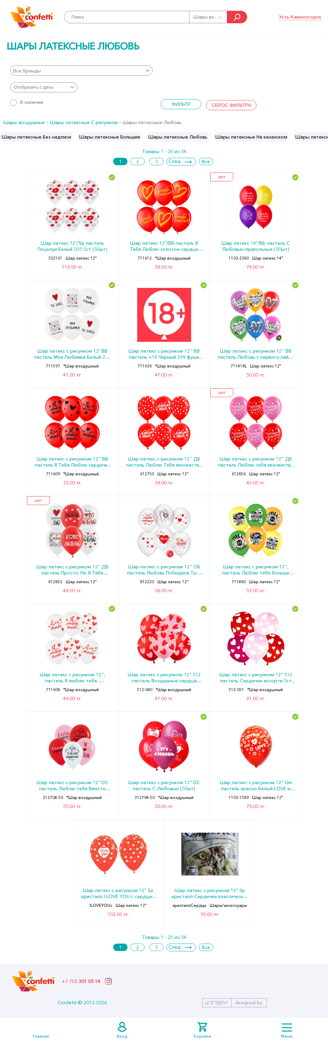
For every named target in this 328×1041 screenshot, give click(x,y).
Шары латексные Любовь (177, 137)
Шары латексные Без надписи (36, 137)
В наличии (26, 102)
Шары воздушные (24, 122)
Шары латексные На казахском (251, 137)
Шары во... (208, 17)
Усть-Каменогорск (300, 17)
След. (175, 161)
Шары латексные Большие (109, 137)
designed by (248, 1003)
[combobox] (81, 70)
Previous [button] (5, 136)
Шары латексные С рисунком (84, 122)
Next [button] (322, 136)
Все (206, 161)
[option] (36, 137)
